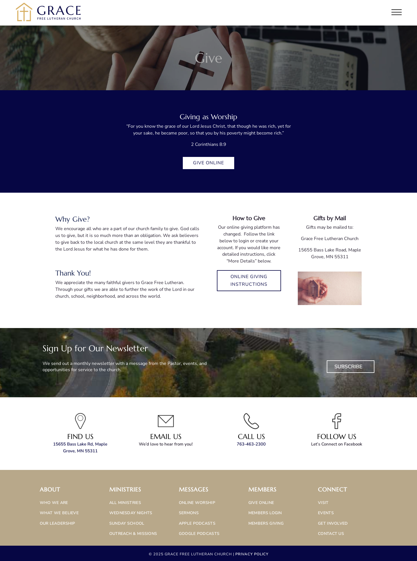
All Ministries (125, 502)
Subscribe (348, 366)
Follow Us (336, 436)
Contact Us (331, 533)
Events (326, 513)
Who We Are (54, 502)
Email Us (165, 436)
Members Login (265, 513)
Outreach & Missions (133, 533)
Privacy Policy (252, 554)
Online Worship (197, 502)
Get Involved (333, 523)
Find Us (80, 436)
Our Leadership (57, 523)
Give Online (208, 163)
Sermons (189, 513)
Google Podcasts (199, 533)
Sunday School (126, 523)
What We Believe (59, 513)
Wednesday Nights (130, 513)
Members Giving (266, 523)
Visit (323, 502)
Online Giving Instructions (248, 280)
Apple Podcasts (197, 523)
